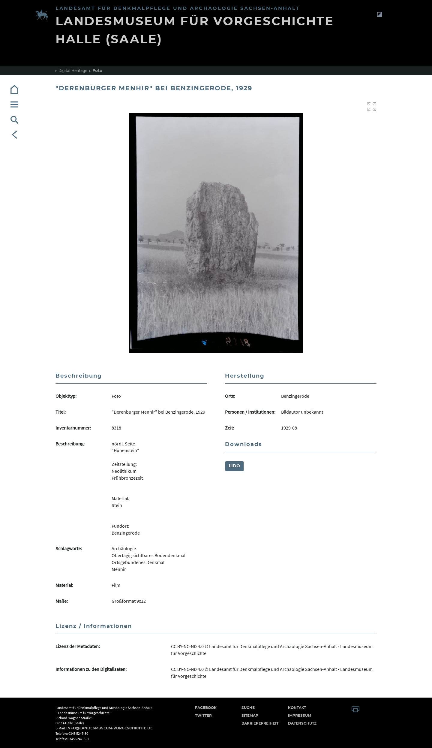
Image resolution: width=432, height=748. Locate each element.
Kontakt (297, 708)
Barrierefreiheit (260, 723)
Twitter (203, 715)
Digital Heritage (72, 70)
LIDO (234, 466)
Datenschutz (302, 723)
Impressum (299, 715)
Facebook (206, 708)
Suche (248, 708)
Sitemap (250, 715)
